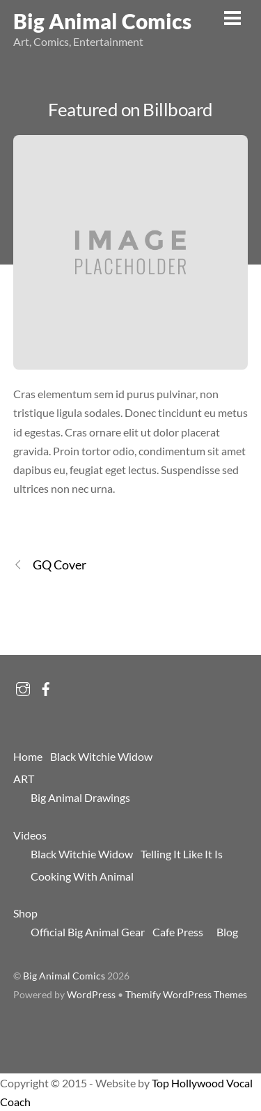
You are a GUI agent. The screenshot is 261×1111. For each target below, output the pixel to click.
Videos (30, 835)
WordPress (91, 994)
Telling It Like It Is (182, 853)
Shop (25, 913)
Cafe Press (177, 931)
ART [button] (23, 778)
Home (27, 756)
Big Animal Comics (64, 976)
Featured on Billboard (130, 109)
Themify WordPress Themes (186, 994)
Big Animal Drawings (80, 797)
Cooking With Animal (82, 876)
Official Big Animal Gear (88, 931)
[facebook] (46, 685)
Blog (227, 931)
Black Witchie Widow (101, 756)
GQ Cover (50, 565)
